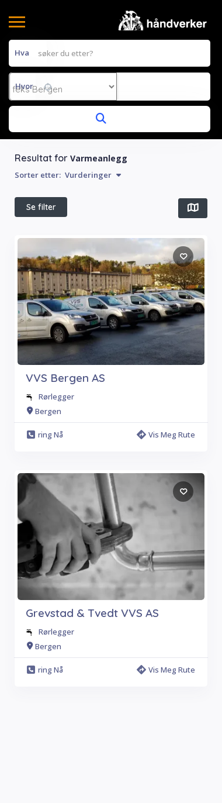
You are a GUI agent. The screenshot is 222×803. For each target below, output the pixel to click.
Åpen (138, 234)
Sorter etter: (68, 175)
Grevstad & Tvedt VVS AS (92, 696)
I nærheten (46, 235)
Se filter (41, 207)
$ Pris (96, 234)
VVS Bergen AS (65, 461)
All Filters (42, 290)
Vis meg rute (166, 517)
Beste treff (45, 262)
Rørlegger (56, 479)
